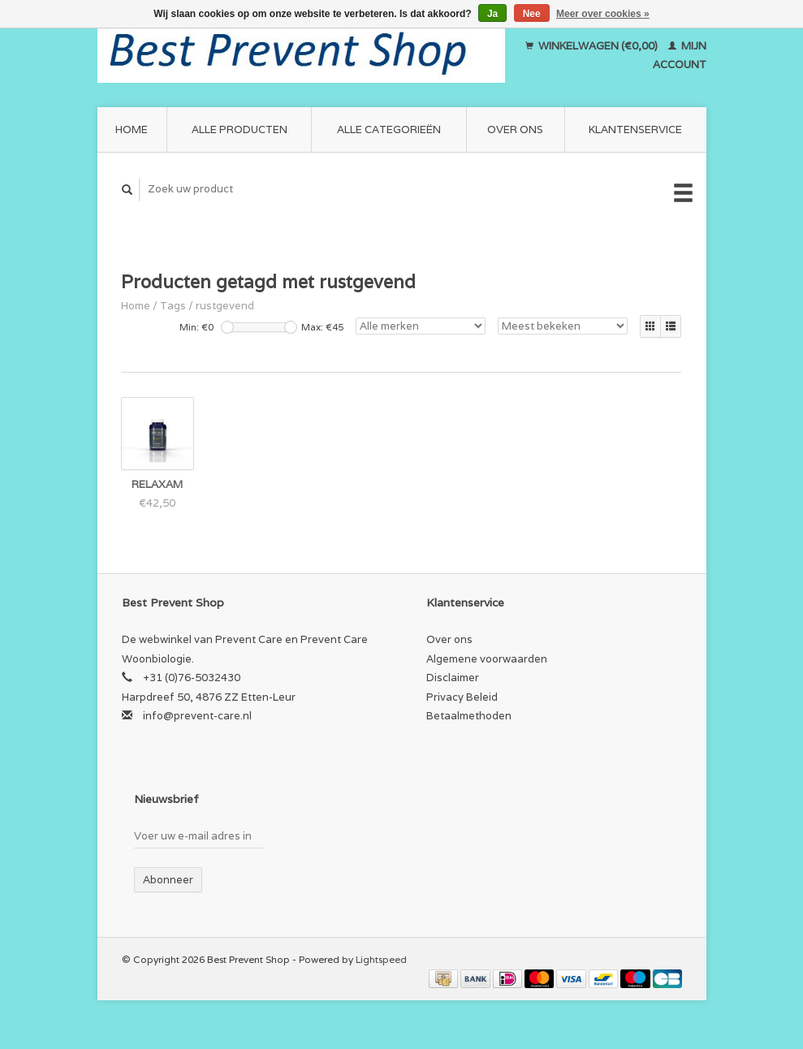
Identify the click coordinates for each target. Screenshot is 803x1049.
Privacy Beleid (462, 697)
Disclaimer (452, 677)
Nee (532, 13)
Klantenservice (635, 129)
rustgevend (225, 306)
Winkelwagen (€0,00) (592, 46)
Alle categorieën (389, 129)
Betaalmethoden (469, 716)
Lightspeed (381, 959)
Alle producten (239, 129)
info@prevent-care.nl (197, 716)
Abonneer (168, 880)
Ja (492, 13)
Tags (173, 306)
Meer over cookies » (603, 13)
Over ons (515, 129)
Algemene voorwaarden (486, 659)
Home (131, 129)
